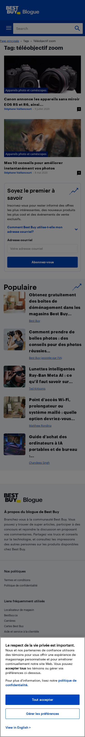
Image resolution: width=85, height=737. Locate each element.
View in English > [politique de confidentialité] (18, 727)
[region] (42, 687)
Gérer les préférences (42, 714)
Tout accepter (42, 700)
